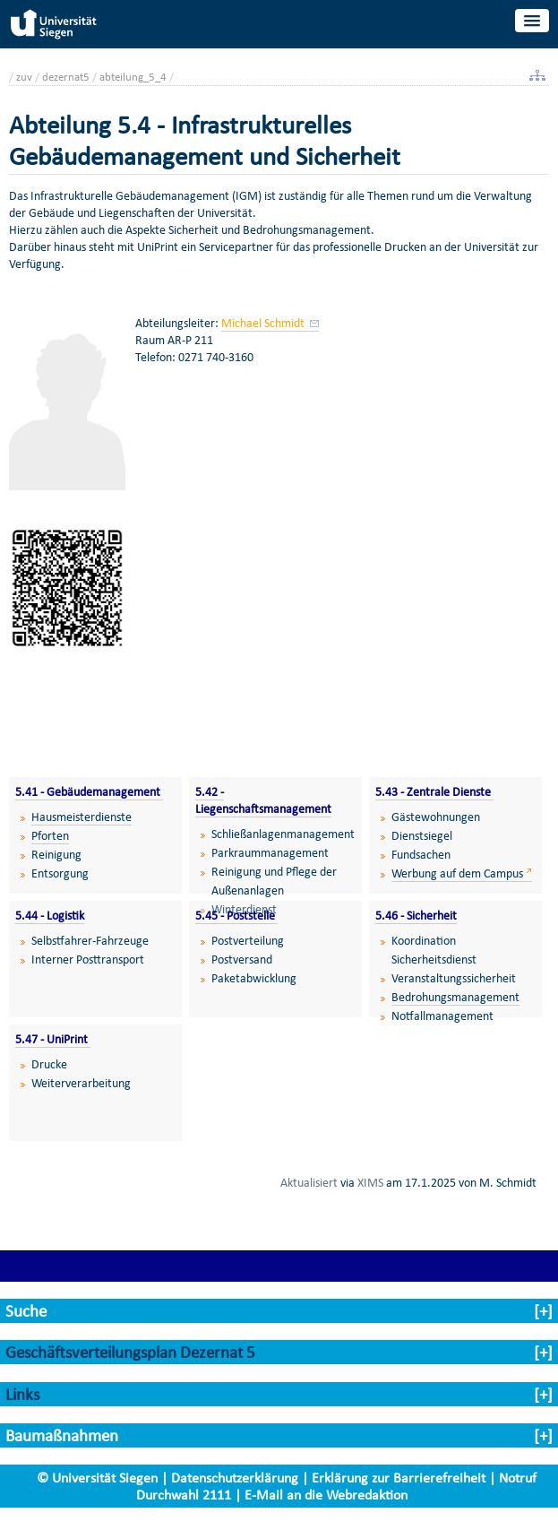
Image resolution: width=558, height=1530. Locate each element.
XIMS (370, 1182)
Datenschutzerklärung (234, 1477)
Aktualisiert (309, 1182)
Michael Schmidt (264, 323)
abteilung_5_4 (133, 76)
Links (22, 1394)
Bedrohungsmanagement (455, 997)
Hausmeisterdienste (81, 817)
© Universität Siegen (97, 1477)
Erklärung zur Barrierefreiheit (398, 1477)
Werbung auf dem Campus (457, 873)
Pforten (50, 835)
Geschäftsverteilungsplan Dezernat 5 (130, 1352)
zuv (24, 76)
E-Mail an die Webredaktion (326, 1494)
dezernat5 (66, 76)
